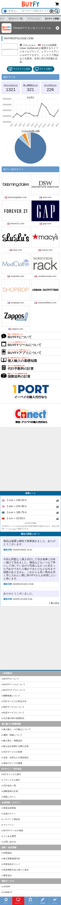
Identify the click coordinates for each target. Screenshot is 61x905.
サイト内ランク (50, 85)
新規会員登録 (9, 808)
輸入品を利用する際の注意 (16, 746)
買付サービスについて (13, 707)
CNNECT (7, 892)
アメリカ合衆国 (49, 45)
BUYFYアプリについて (14, 690)
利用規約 (7, 853)
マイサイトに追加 (19, 69)
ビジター (30, 97)
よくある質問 (9, 836)
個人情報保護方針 (11, 858)
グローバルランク (11, 85)
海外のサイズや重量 (12, 763)
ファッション (29, 45)
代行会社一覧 (9, 785)
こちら (13, 529)
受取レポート (9, 797)
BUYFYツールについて (14, 684)
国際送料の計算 (10, 791)
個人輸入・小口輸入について (17, 729)
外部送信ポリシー (11, 864)
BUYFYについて (11, 679)
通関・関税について (12, 735)
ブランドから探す (11, 780)
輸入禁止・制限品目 (12, 740)
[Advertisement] (30, 459)
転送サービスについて (13, 712)
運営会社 (7, 875)
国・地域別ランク (30, 85)
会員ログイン (9, 813)
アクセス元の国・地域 (31, 131)
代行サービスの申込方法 (15, 701)
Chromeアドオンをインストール (32, 28)
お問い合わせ (9, 842)
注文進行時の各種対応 (13, 718)
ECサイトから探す (12, 774)
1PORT (6, 886)
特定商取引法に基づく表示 (16, 870)
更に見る (55, 603)
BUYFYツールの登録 (13, 830)
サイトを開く (43, 69)
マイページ (8, 825)
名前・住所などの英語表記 (16, 757)
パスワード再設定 (11, 819)
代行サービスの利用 (12, 752)
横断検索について (11, 695)
